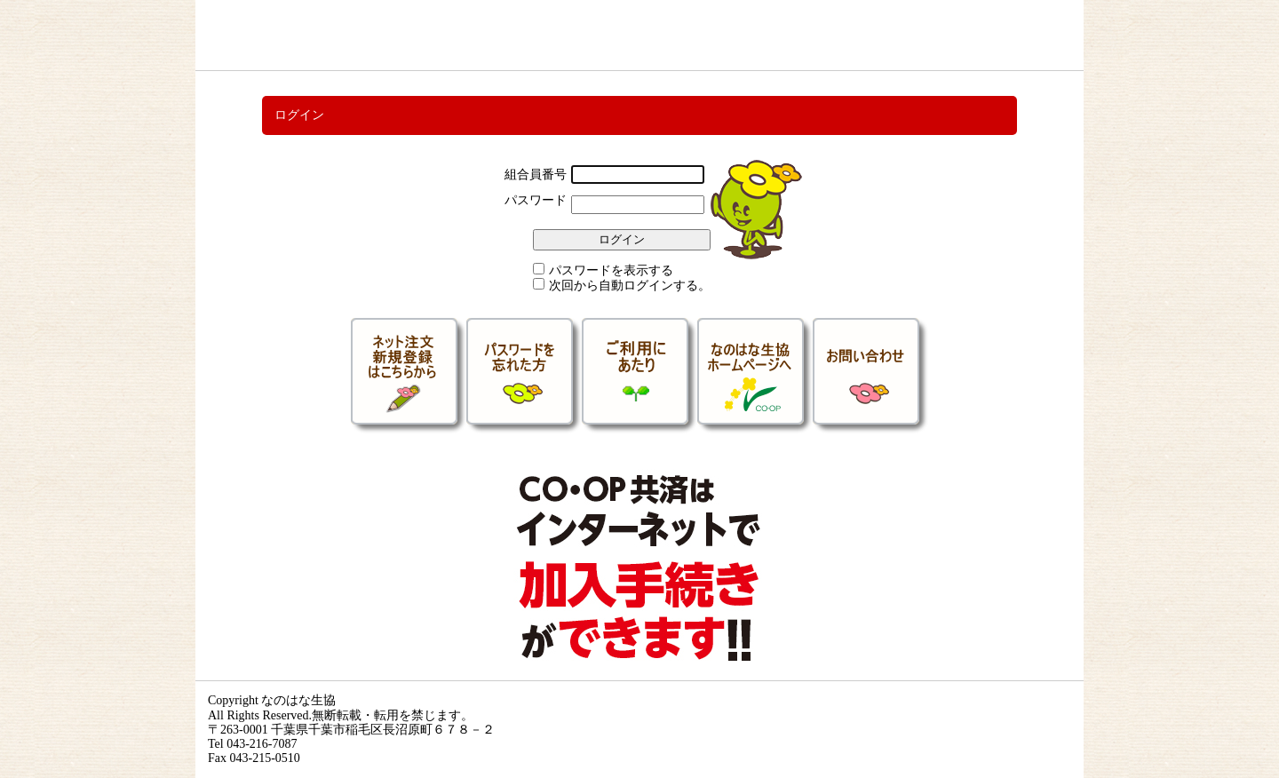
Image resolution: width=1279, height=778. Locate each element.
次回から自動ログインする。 (630, 285)
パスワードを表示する (611, 270)
